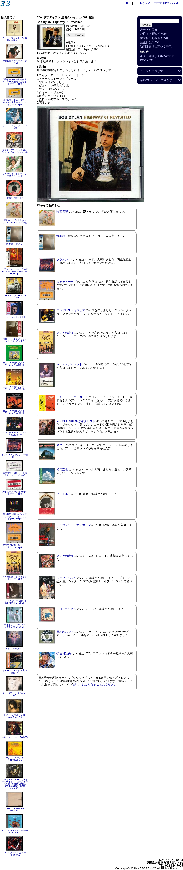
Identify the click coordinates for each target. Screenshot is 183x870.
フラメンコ (63, 259)
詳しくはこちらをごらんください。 (96, 684)
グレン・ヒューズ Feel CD (15, 737)
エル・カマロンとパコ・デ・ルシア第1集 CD (15, 412)
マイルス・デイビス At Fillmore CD (15, 853)
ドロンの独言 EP (15, 198)
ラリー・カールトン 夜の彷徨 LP (15, 671)
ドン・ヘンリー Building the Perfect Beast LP (14, 602)
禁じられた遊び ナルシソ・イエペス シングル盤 (15, 221)
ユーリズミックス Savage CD (14, 694)
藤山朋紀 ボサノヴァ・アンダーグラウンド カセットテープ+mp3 (15, 516)
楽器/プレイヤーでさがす (156, 80)
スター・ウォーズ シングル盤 (15, 127)
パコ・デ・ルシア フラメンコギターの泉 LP (15, 340)
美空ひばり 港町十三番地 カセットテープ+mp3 (15, 474)
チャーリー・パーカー (70, 396)
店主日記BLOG (149, 42)
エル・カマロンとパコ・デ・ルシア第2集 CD (15, 388)
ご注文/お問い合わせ (166, 3)
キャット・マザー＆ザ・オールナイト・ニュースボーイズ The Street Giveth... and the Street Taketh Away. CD (15, 783)
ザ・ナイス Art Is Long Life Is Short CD (15, 831)
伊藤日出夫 (63, 653)
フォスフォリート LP (14, 317)
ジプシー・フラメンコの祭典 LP (15, 455)
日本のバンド (65, 631)
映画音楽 (62, 211)
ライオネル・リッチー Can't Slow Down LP (15, 625)
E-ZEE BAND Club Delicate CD (15, 809)
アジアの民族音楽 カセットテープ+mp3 (15, 546)
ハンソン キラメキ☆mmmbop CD (15, 758)
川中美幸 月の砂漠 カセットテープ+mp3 (14, 492)
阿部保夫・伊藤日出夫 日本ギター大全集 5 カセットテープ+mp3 (15, 81)
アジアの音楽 (65, 332)
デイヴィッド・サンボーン (73, 524)
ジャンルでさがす (151, 71)
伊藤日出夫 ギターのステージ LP (15, 62)
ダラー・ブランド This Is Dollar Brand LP (15, 39)
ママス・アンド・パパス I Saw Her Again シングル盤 (15, 151)
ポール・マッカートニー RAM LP (15, 296)
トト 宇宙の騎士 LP (14, 648)
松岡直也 (62, 469)
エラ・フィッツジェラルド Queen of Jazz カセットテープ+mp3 (15, 271)
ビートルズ (63, 493)
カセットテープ (66, 281)
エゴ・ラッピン (66, 608)
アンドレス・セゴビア (70, 310)
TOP (128, 3)
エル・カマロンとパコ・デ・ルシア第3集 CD (15, 364)
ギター (60, 445)
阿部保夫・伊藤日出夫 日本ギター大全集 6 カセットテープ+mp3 (15, 102)
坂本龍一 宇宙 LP (14, 244)
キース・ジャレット (69, 364)
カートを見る (142, 3)
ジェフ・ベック (66, 577)
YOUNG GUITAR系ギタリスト (75, 421)
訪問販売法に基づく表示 (156, 46)
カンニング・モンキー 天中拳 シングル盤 (15, 175)
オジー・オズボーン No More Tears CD (14, 716)
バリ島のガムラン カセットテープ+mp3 (15, 577)
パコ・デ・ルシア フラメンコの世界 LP (15, 433)
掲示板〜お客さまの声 (154, 38)
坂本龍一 (62, 235)
